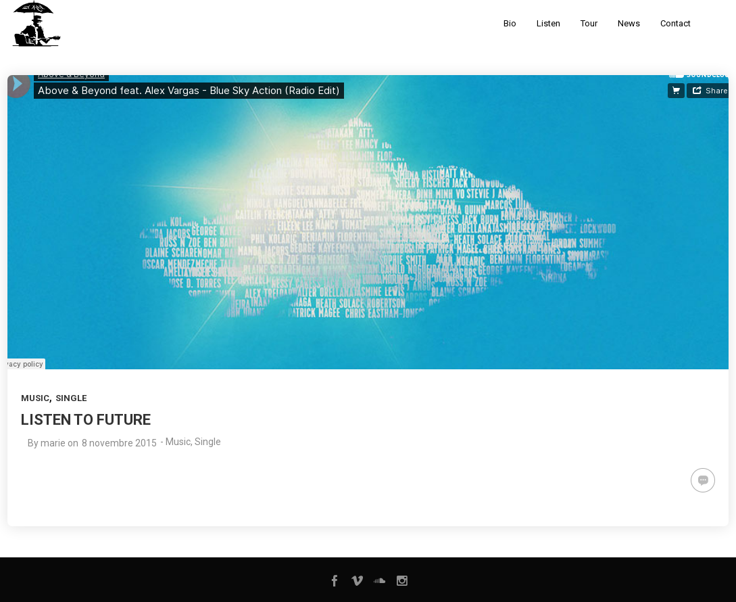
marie (53, 443)
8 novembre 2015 (119, 443)
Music (35, 398)
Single (71, 398)
